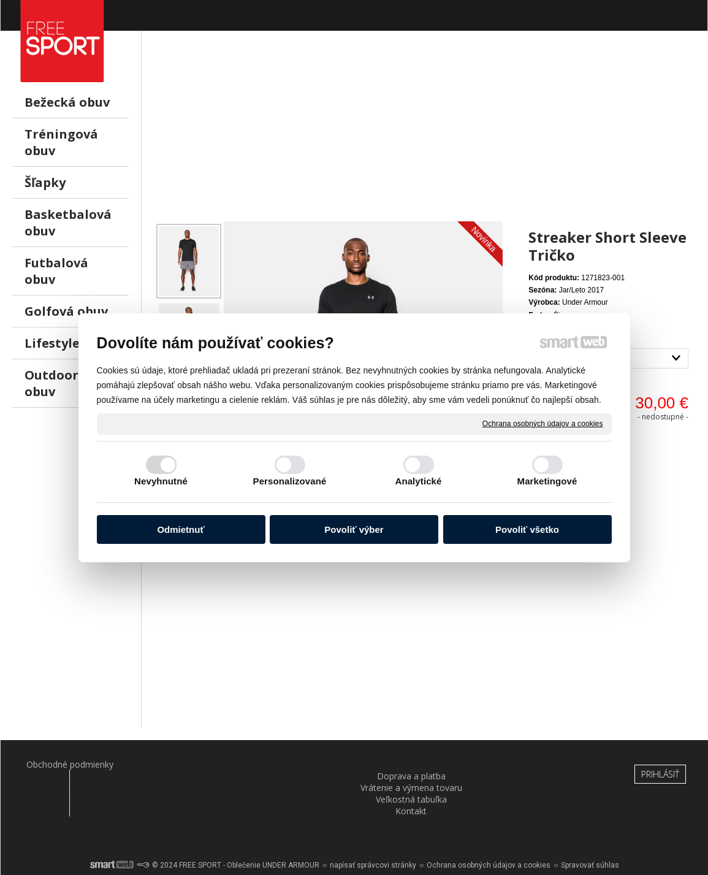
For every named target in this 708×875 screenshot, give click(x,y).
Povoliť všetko (527, 529)
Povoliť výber (353, 529)
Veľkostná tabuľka (412, 764)
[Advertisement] (425, 135)
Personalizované (290, 481)
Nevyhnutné (161, 481)
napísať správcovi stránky (373, 832)
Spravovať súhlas (590, 832)
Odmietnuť (180, 529)
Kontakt (529, 764)
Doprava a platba (179, 764)
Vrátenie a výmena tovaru (296, 770)
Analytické (418, 481)
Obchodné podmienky (61, 764)
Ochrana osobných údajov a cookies (542, 423)
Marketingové (547, 481)
